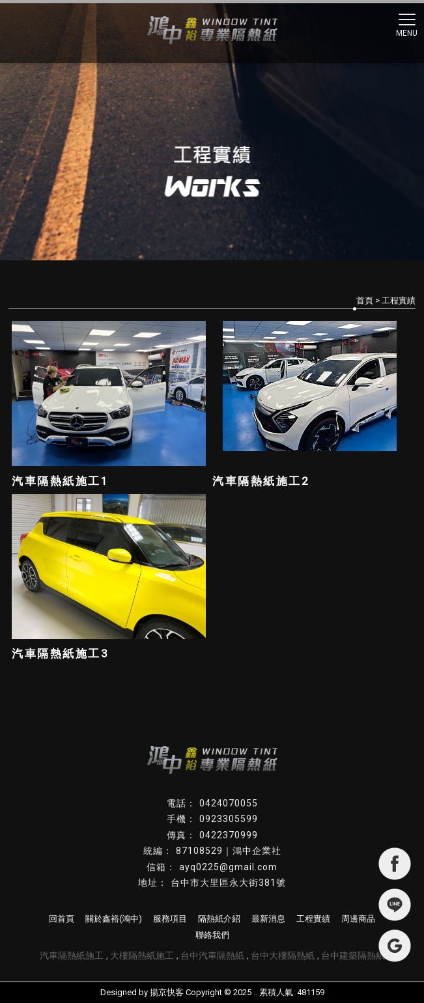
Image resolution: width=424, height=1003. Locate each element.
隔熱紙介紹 (219, 919)
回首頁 (61, 919)
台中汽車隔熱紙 (212, 955)
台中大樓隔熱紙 (283, 955)
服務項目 (170, 919)
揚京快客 (167, 992)
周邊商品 (358, 919)
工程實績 (313, 919)
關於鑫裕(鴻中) (113, 919)
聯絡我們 (212, 935)
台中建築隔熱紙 (353, 955)
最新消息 (268, 919)
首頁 (364, 300)
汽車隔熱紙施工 (72, 955)
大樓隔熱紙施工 (142, 955)
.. (255, 992)
